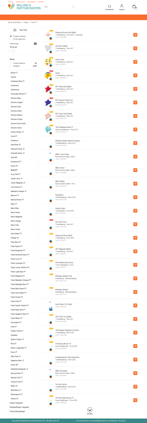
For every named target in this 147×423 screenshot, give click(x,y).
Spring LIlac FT (16, 377)
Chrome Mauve (16, 115)
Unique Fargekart (16, 403)
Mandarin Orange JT (18, 191)
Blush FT (14, 73)
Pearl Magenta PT (18, 276)
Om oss (10, 2)
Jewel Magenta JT (18, 183)
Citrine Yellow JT (17, 132)
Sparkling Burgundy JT (19, 369)
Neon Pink (15, 225)
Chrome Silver (16, 128)
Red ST (13, 344)
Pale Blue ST (16, 242)
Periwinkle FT (16, 322)
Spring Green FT (17, 373)
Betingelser (32, 2)
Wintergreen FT (17, 394)
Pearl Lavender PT (18, 263)
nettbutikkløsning (98, 421)
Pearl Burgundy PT (18, 250)
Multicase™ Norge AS (118, 421)
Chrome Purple (16, 119)
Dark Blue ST (16, 145)
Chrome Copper (17, 102)
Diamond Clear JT (18, 149)
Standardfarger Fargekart (19, 407)
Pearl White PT (16, 318)
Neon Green (15, 212)
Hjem (19, 22)
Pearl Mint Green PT (19, 289)
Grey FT (34, 22)
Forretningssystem (82, 421)
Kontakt (41, 2)
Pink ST (14, 327)
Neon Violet (15, 229)
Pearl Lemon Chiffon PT (20, 267)
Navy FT (14, 204)
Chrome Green (16, 111)
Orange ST (15, 238)
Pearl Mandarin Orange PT (21, 280)
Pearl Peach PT (17, 297)
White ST (14, 386)
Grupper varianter (19, 36)
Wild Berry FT (16, 390)
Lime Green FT (16, 187)
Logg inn (122, 9)
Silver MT (14, 365)
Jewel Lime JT (16, 178)
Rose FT (14, 352)
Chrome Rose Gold (18, 123)
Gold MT (14, 157)
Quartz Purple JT (17, 339)
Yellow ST (14, 399)
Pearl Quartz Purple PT (20, 305)
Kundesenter (20, 2)
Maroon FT (15, 195)
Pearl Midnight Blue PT (20, 284)
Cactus (13, 77)
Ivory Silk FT (15, 174)
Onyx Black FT (16, 234)
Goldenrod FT (16, 162)
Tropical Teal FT (17, 382)
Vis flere (90, 414)
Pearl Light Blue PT (18, 272)
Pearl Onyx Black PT (19, 293)
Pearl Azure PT (17, 246)
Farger (26, 22)
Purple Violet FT (17, 331)
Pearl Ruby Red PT (18, 310)
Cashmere (15, 85)
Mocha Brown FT (17, 200)
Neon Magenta (16, 217)
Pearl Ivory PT (16, 259)
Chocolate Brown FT (18, 94)
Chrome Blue (16, 98)
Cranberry (14, 140)
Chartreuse (15, 90)
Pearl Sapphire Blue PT (20, 314)
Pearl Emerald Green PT (20, 255)
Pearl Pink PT (16, 301)
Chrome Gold (16, 107)
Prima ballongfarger (17, 411)
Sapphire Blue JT (17, 360)
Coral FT (14, 136)
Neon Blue (15, 208)
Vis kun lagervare (19, 39)
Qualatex (16, 66)
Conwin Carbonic (19, 63)
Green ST (14, 166)
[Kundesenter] (109, 6)
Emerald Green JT (18, 153)
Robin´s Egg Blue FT (19, 348)
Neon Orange (16, 221)
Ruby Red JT (16, 356)
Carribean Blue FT (17, 81)
